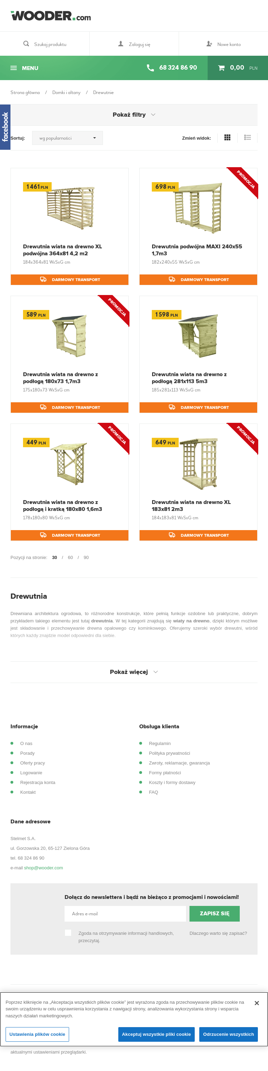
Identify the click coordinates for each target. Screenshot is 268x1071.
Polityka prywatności (169, 753)
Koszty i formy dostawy (172, 782)
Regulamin (160, 743)
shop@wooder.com (43, 867)
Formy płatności (165, 772)
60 (70, 557)
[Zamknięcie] (257, 1003)
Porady (27, 753)
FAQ (153, 792)
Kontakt (28, 792)
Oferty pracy (32, 763)
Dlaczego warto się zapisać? (218, 933)
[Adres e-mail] (125, 914)
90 (86, 557)
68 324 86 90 (31, 858)
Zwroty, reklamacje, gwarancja (179, 763)
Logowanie (31, 772)
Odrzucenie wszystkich (228, 1034)
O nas (26, 743)
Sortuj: (17, 138)
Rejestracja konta (37, 782)
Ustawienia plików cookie (37, 1034)
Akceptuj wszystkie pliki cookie (156, 1034)
